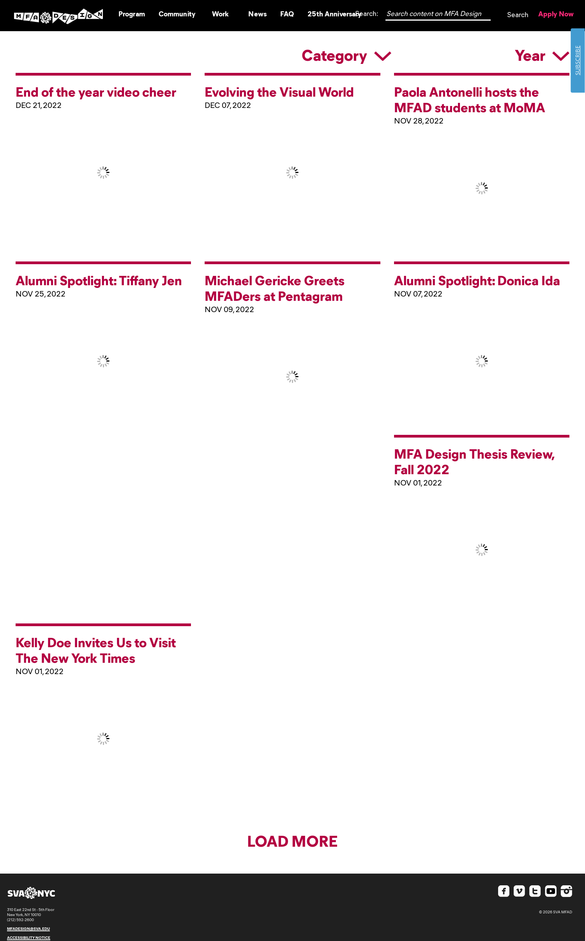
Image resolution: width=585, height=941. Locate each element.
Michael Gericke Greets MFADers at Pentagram (275, 287)
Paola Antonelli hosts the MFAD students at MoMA (469, 99)
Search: (366, 13)
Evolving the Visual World (279, 91)
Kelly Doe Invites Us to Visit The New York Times (96, 649)
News (257, 13)
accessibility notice (28, 937)
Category (346, 54)
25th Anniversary (334, 13)
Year (542, 54)
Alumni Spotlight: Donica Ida (477, 280)
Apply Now (556, 13)
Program (131, 13)
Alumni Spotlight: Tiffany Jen (99, 280)
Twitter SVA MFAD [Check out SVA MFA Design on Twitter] (535, 891)
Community (177, 13)
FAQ (287, 13)
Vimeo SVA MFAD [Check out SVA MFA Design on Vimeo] (519, 891)
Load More (292, 840)
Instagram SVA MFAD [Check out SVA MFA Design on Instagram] (566, 891)
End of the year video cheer (96, 91)
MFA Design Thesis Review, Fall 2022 (474, 461)
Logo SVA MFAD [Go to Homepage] (58, 16)
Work (220, 13)
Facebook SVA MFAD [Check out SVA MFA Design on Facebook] (504, 891)
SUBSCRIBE (577, 60)
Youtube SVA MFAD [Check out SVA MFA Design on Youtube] (551, 891)
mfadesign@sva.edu (28, 928)
